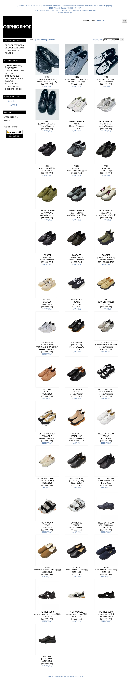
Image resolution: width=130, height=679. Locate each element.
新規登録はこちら (11, 117)
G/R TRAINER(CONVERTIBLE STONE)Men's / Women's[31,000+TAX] (106, 345)
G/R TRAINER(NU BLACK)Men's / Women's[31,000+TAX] (76, 345)
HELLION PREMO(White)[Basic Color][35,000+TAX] (106, 437)
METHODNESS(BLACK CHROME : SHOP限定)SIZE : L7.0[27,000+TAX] (47, 615)
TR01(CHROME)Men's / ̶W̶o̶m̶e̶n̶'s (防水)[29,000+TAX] (76, 169)
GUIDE (86, 21)
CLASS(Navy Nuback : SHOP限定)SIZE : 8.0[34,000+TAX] (106, 570)
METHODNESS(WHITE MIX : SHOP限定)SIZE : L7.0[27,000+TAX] (77, 615)
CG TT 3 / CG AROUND (14, 79)
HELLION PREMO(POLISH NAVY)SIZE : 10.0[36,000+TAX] (106, 526)
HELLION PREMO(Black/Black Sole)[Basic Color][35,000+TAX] (106, 481)
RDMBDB (9, 53)
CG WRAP (9, 81)
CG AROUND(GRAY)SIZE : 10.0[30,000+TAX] (47, 526)
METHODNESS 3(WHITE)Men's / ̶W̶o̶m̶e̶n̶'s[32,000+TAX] (76, 125)
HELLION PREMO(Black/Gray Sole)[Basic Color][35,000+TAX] (76, 481)
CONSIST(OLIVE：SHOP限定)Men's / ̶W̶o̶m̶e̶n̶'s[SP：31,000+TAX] (106, 258)
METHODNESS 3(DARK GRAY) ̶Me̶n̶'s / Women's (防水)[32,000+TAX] (77, 214)
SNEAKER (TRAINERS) (14, 45)
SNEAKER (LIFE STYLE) (15, 48)
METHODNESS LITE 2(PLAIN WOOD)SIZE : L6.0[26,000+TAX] (47, 481)
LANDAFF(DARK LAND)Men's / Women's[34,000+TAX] (76, 258)
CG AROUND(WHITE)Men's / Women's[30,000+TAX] (76, 526)
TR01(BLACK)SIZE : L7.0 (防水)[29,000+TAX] (106, 169)
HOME (31, 40)
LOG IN (7, 121)
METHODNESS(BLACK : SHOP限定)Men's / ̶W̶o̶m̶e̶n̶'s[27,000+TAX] (106, 615)
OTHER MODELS (12, 86)
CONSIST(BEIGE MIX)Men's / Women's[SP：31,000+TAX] (76, 437)
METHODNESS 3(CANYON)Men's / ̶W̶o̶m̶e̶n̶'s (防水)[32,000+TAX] (106, 214)
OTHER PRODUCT (13, 50)
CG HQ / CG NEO (12, 76)
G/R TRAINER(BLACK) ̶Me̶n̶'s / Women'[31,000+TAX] (76, 392)
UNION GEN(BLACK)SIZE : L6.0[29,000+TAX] (76, 303)
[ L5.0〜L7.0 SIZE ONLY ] (15, 71)
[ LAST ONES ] (11, 68)
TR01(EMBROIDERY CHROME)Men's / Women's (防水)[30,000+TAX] (76, 80)
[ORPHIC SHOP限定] (13, 66)
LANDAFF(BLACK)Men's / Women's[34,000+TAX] (47, 258)
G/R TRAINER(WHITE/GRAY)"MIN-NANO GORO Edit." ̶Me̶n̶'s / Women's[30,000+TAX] (47, 347)
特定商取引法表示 (10, 127)
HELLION (9, 73)
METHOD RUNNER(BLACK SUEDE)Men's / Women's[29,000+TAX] (106, 392)
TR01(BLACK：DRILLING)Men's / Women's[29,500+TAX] (47, 125)
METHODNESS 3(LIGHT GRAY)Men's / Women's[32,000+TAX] (106, 125)
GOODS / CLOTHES (13, 89)
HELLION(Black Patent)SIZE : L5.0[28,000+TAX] (47, 659)
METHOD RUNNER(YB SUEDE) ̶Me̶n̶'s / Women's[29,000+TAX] (47, 437)
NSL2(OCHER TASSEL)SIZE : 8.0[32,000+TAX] (106, 303)
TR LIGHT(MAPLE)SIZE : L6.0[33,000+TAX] (47, 303)
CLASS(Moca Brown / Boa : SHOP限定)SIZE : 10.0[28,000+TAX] (47, 570)
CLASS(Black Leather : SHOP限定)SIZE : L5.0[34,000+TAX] (76, 570)
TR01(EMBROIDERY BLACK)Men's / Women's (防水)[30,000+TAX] (47, 80)
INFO (93, 21)
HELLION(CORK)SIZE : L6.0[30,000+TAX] (47, 392)
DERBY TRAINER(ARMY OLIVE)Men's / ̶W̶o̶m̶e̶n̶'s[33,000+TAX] (47, 214)
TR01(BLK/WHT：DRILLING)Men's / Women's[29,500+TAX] (106, 80)
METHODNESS (11, 84)
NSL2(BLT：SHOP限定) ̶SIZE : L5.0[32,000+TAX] (47, 169)
